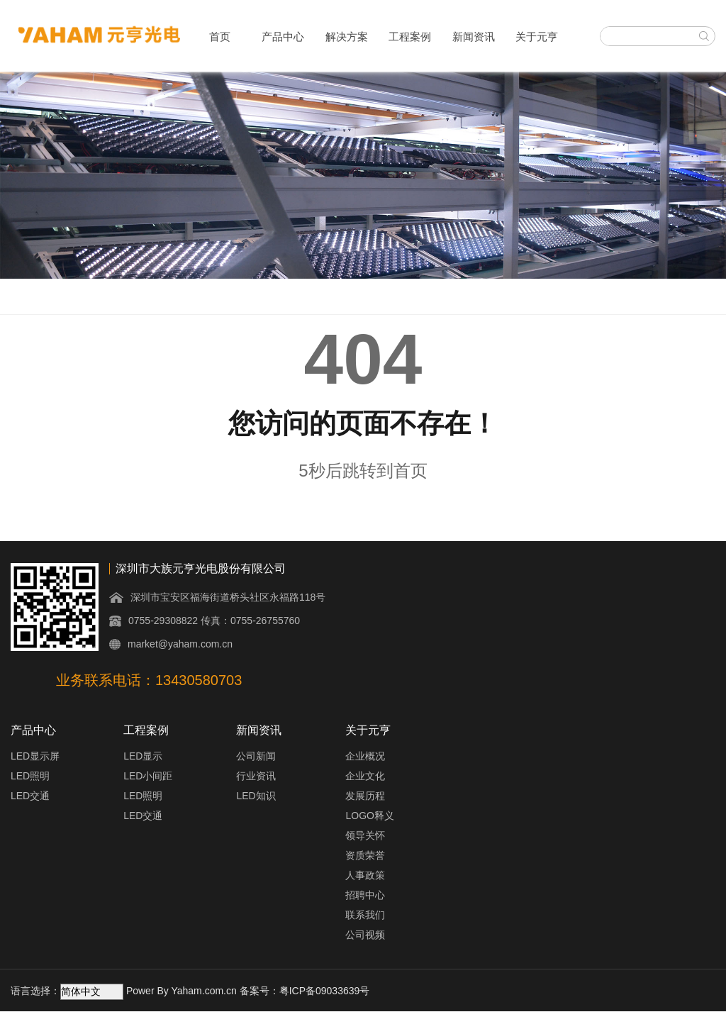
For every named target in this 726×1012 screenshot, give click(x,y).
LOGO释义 (369, 815)
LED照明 (30, 776)
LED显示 (142, 756)
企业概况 (365, 756)
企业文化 (365, 776)
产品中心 (283, 36)
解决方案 (346, 36)
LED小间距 (147, 776)
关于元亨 (536, 36)
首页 (219, 36)
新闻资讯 (473, 36)
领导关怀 (365, 835)
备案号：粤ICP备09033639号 (305, 990)
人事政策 (365, 875)
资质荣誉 (365, 855)
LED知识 (255, 795)
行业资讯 (256, 776)
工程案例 (410, 36)
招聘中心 (365, 895)
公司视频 (365, 934)
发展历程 (365, 795)
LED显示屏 (35, 756)
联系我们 (365, 915)
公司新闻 (256, 756)
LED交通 (30, 795)
